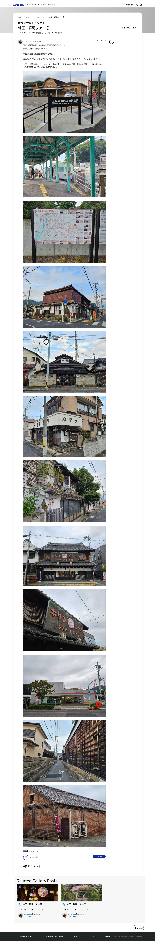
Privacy (77, 937)
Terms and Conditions (54, 937)
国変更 (107, 936)
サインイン (130, 5)
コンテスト (51, 5)
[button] (102, 41)
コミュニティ (31, 5)
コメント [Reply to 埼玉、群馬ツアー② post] (99, 857)
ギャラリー (42, 5)
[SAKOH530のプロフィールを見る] (27, 42)
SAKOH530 (28, 914)
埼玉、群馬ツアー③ (32, 904)
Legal (94, 937)
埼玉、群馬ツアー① (76, 904)
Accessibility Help (26, 937)
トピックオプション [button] (128, 28)
